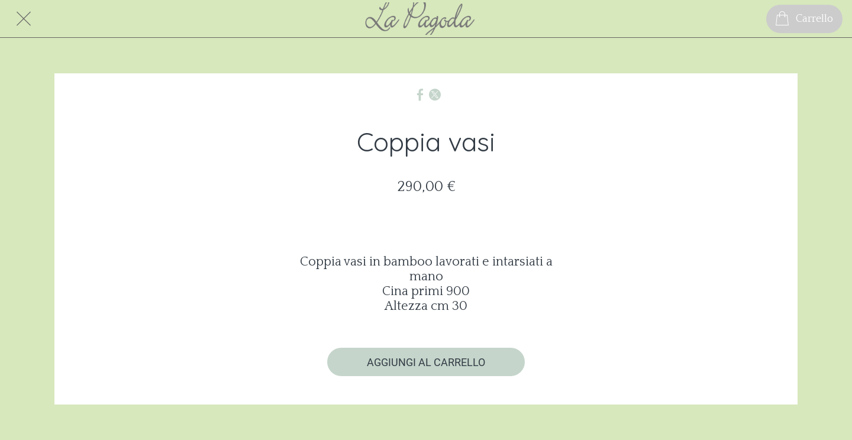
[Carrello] (804, 19)
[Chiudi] (24, 19)
